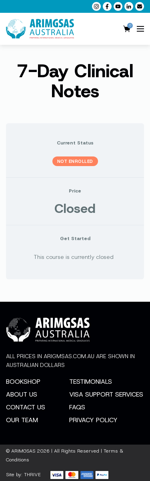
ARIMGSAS (23, 451)
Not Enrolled (75, 161)
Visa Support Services (106, 394)
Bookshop (23, 381)
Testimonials (90, 381)
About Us (21, 394)
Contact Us (25, 407)
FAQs (77, 407)
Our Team (22, 420)
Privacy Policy (93, 420)
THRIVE (32, 474)
